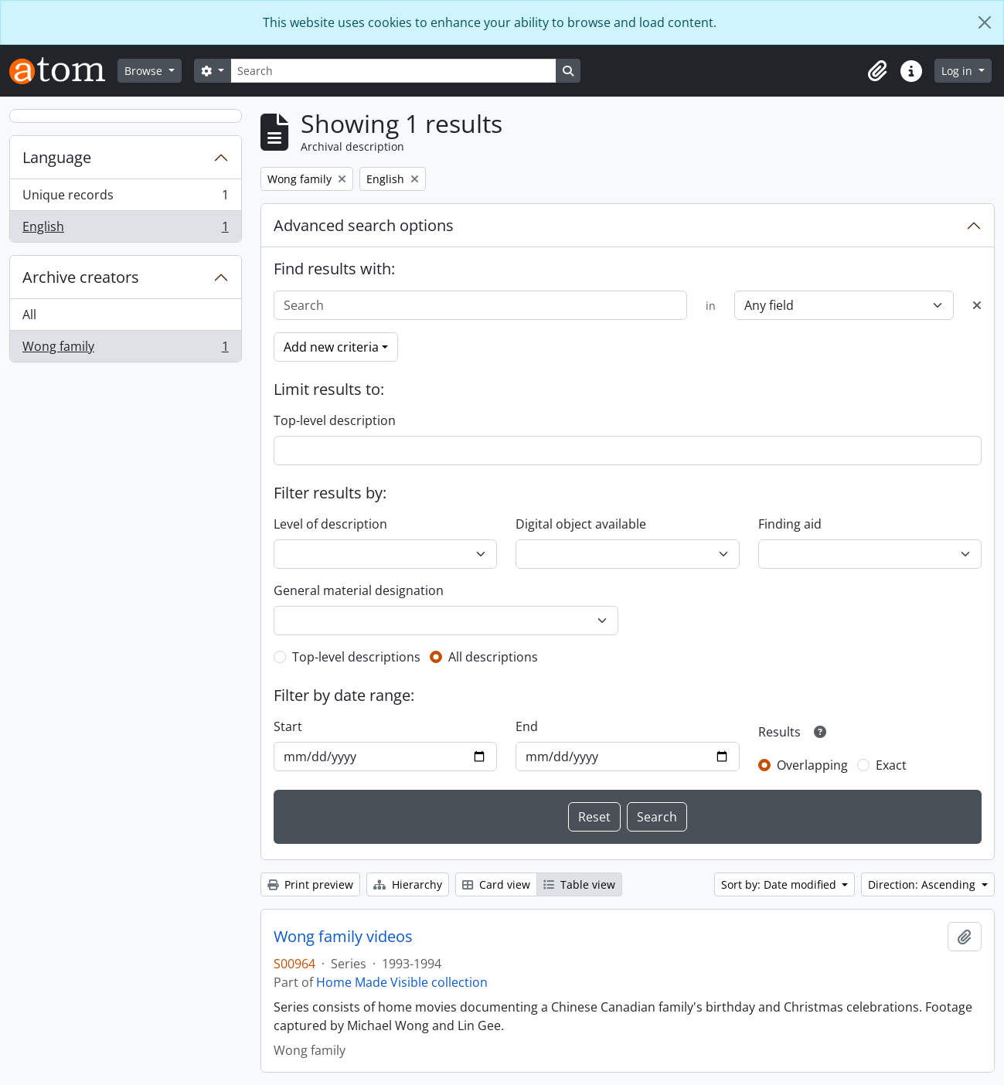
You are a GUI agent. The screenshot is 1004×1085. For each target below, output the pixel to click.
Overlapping (812, 765)
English (125, 229)
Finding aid (790, 523)
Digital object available (581, 523)
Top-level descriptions (356, 656)
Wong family (125, 349)
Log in (958, 70)
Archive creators (80, 277)
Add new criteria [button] (331, 346)
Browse (144, 70)
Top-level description (335, 420)
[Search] (393, 71)
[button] (877, 71)
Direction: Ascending (923, 884)
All (29, 314)
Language (56, 157)
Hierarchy (407, 884)
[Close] (984, 22)
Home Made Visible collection (402, 982)
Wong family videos (343, 936)
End (527, 726)
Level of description (330, 523)
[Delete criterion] (977, 305)
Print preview (310, 884)
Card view (496, 884)
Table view (579, 884)
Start (288, 726)
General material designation (359, 590)
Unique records (125, 198)
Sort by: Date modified (780, 884)
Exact (891, 765)
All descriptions (493, 656)
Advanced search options (364, 225)
